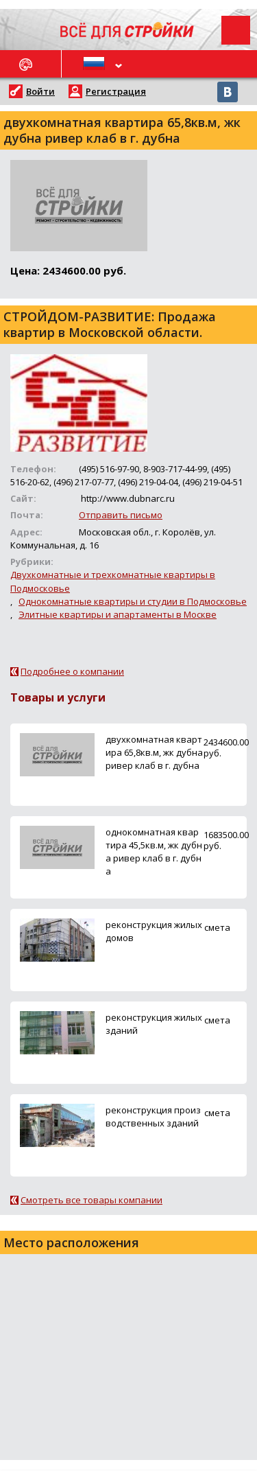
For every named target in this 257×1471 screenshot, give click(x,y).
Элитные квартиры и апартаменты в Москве (118, 614)
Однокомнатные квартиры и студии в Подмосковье (133, 601)
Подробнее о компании (72, 671)
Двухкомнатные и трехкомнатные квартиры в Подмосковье (112, 581)
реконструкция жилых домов (154, 931)
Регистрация (116, 91)
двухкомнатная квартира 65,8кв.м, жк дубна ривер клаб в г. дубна (154, 752)
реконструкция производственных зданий (153, 1116)
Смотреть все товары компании (91, 1200)
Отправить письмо (120, 515)
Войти (40, 91)
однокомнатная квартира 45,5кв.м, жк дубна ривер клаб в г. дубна (154, 852)
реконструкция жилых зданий (154, 1023)
